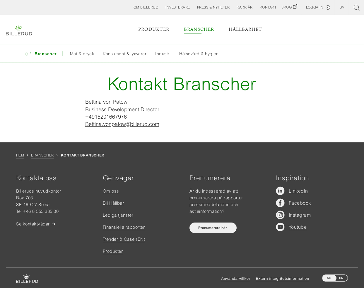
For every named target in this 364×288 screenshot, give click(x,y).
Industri (162, 53)
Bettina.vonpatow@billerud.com (122, 124)
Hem (20, 155)
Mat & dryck (82, 53)
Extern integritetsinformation (282, 278)
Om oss (111, 190)
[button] (146, 7)
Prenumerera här (213, 228)
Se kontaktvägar (33, 223)
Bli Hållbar (113, 203)
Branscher (199, 29)
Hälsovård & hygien (198, 53)
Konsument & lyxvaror (124, 53)
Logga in (314, 7)
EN (341, 277)
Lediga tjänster (118, 215)
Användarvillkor (235, 278)
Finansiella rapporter (124, 227)
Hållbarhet (245, 29)
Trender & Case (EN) (124, 239)
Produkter (153, 29)
